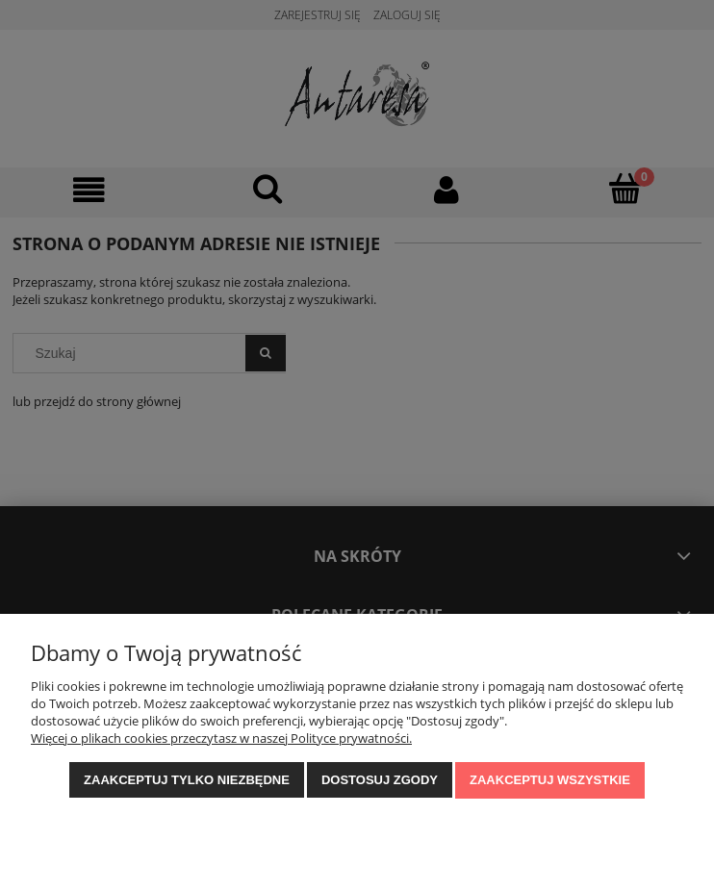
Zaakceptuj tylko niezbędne (187, 780)
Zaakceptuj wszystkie (550, 780)
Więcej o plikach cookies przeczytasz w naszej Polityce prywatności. (221, 738)
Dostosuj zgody (379, 780)
